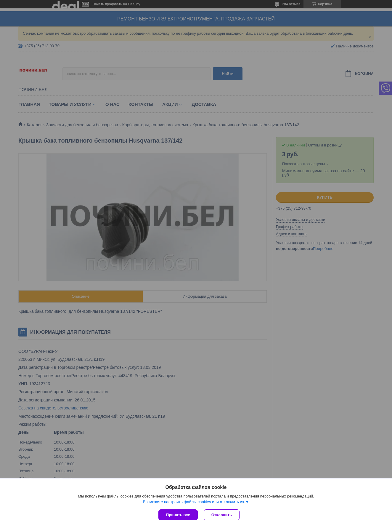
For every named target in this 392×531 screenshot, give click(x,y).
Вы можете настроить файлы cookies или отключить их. (194, 502)
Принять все (178, 515)
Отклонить (221, 515)
